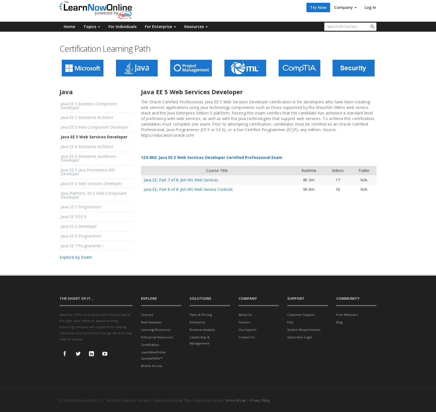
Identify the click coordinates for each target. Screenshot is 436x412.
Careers (244, 322)
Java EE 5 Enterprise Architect (87, 117)
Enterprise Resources (157, 337)
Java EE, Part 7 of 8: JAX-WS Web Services (181, 180)
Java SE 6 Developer (79, 226)
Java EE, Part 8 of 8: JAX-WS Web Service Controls (188, 189)
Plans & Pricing (201, 315)
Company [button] (345, 7)
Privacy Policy (259, 400)
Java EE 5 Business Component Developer (89, 105)
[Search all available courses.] (350, 27)
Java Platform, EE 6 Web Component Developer (94, 195)
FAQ (290, 322)
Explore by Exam (76, 257)
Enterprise (197, 322)
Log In (370, 7)
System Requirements (303, 330)
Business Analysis (202, 330)
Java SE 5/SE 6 (73, 216)
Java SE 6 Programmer (81, 236)
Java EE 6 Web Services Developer (91, 183)
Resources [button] (196, 26)
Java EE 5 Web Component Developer (94, 127)
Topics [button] (91, 26)
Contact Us (246, 337)
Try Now (318, 7)
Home (69, 26)
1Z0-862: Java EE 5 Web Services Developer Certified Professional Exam (211, 157)
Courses (147, 315)
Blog (339, 322)
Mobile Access (151, 366)
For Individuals (122, 26)
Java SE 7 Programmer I (82, 245)
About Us (245, 315)
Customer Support (301, 315)
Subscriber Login (299, 337)
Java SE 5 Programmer (81, 206)
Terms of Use (235, 400)
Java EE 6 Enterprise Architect (87, 146)
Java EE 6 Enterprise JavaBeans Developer (88, 158)
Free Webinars (347, 315)
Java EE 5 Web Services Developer (94, 136)
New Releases (151, 322)
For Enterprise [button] (160, 26)
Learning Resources (155, 330)
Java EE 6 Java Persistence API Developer (88, 171)
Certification (150, 345)
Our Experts (247, 330)
